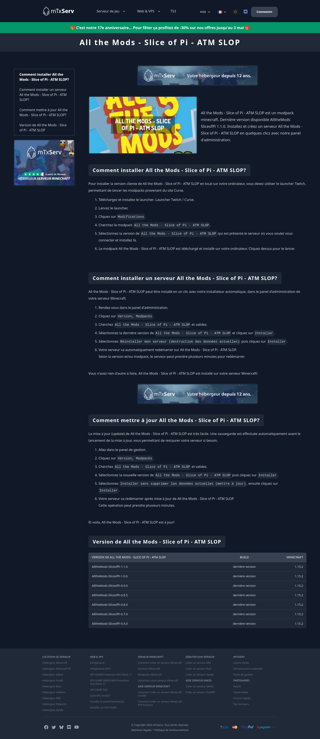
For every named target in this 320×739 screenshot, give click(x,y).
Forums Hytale (242, 698)
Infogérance (97, 663)
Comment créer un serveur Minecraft (160, 663)
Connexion (264, 12)
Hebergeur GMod (52, 674)
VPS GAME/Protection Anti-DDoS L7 (111, 674)
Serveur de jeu (111, 11)
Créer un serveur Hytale (200, 674)
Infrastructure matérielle (247, 668)
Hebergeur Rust (51, 686)
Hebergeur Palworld (54, 704)
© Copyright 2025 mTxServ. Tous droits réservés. (160, 725)
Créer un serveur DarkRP (200, 692)
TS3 (173, 11)
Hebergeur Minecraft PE (56, 668)
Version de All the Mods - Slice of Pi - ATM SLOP (43, 127)
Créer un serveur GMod (199, 686)
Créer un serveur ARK (198, 663)
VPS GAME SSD (99, 690)
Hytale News (240, 692)
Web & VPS (149, 11)
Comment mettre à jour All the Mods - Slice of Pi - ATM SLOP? (43, 112)
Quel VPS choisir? (100, 695)
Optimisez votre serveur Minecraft (158, 680)
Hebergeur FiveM (52, 680)
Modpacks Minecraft (150, 674)
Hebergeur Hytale (52, 710)
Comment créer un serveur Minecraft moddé (160, 694)
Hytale (237, 686)
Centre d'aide (241, 663)
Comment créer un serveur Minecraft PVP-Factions (160, 703)
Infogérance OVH (100, 668)
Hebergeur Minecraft (54, 663)
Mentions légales (141, 730)
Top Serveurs (241, 704)
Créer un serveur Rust (199, 668)
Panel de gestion (243, 674)
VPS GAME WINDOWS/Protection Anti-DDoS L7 (109, 682)
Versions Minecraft (149, 668)
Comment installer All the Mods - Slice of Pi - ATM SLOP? (44, 77)
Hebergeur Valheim (54, 692)
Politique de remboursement (171, 730)
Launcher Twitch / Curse (174, 199)
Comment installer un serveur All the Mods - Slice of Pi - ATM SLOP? (43, 94)
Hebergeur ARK (51, 698)
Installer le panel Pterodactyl (107, 701)
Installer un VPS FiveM (103, 707)
